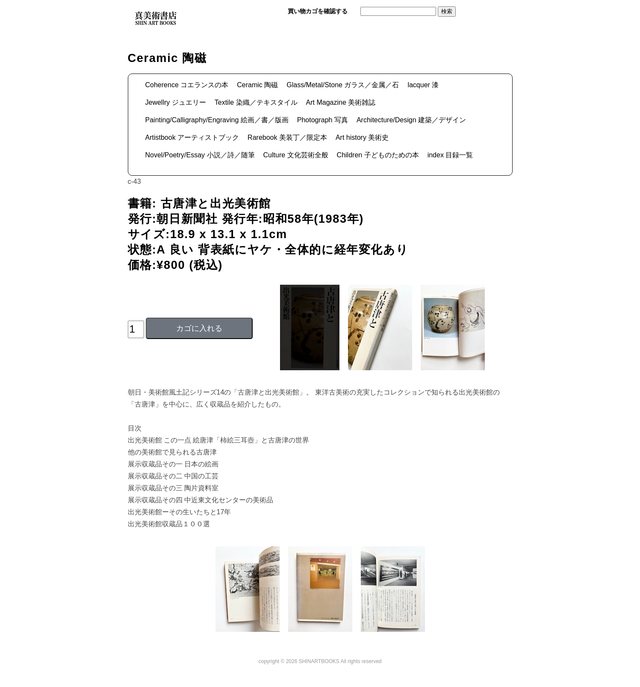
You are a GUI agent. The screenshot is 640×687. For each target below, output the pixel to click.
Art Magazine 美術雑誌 (341, 102)
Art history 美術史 (362, 137)
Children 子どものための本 (378, 155)
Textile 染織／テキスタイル (256, 102)
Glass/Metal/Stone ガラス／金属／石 (342, 84)
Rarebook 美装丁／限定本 (287, 137)
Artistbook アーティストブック (192, 137)
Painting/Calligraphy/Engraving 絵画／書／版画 (217, 120)
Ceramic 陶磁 (257, 84)
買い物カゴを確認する (318, 11)
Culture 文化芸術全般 (295, 155)
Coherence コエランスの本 (187, 84)
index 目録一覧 (450, 155)
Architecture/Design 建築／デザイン (411, 120)
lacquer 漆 (423, 84)
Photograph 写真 (322, 120)
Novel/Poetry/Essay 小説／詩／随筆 (200, 155)
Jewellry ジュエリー (175, 102)
